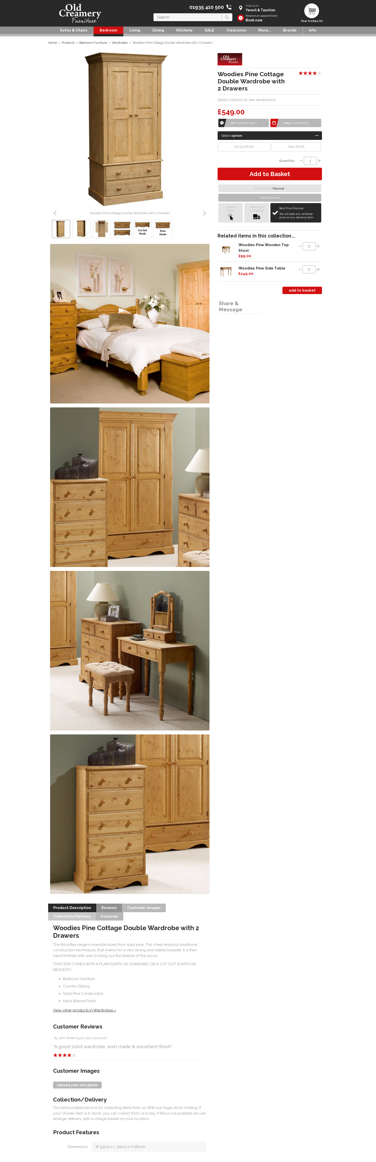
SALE (209, 30)
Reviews (109, 908)
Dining (158, 30)
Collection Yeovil (244, 123)
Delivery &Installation (257, 212)
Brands (289, 30)
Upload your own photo (77, 1085)
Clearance (236, 30)
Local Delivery (296, 123)
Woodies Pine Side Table (261, 268)
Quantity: (287, 161)
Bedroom (108, 30)
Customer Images (144, 908)
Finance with (269, 188)
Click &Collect (230, 212)
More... (264, 30)
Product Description (72, 908)
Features (109, 916)
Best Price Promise (299, 213)
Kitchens (184, 30)
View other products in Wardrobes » (84, 1010)
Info (312, 30)
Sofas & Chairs (73, 30)
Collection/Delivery (72, 916)
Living (134, 30)
